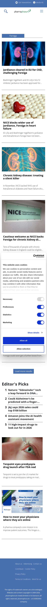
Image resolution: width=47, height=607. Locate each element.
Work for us (36, 579)
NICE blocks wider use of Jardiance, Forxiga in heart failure (19, 125)
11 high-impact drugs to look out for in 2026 (22, 426)
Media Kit (39, 2)
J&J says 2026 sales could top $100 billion (23, 409)
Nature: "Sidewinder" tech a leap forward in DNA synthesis (24, 393)
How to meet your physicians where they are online (21, 518)
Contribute (19, 569)
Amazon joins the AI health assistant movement (25, 417)
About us (18, 564)
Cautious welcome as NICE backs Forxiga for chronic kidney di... (23, 238)
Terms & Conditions (23, 579)
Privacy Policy (20, 574)
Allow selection (23, 349)
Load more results (23, 371)
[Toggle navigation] (6, 11)
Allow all (23, 340)
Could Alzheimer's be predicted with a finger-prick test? (22, 402)
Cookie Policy (30, 569)
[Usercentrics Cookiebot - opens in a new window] (33, 256)
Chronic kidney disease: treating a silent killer (23, 177)
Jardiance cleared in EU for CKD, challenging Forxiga (22, 71)
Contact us (37, 564)
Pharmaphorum (9, 567)
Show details (33, 333)
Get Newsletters (24, 2)
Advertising (27, 564)
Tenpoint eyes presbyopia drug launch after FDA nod (19, 466)
